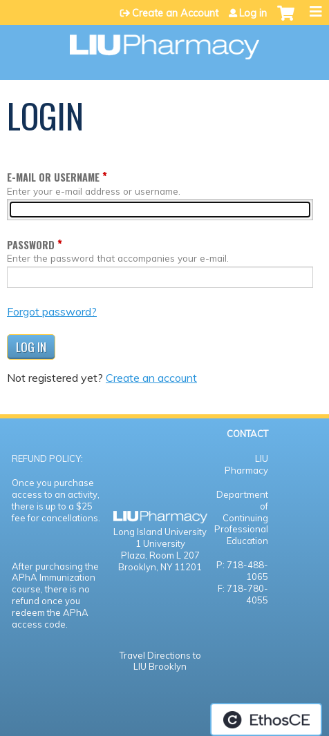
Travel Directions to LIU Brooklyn (160, 661)
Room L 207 (174, 555)
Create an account (151, 378)
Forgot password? (52, 311)
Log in (253, 13)
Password (31, 245)
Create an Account (175, 13)
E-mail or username (53, 177)
